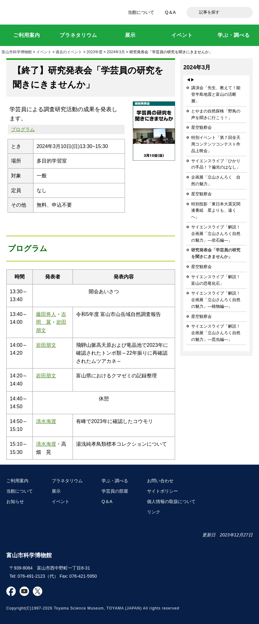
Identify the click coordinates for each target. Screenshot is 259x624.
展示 (56, 491)
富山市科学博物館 (47, 12)
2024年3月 (116, 52)
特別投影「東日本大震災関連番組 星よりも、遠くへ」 (215, 211)
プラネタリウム (67, 480)
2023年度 (94, 52)
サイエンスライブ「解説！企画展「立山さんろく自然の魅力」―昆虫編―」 (215, 333)
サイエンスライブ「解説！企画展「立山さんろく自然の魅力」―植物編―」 (215, 300)
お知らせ (15, 501)
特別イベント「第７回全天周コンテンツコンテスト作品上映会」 (215, 144)
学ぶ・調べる (115, 480)
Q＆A (170, 12)
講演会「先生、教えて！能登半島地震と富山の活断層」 (215, 94)
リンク (153, 511)
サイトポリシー (162, 491)
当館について (141, 12)
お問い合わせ (160, 480)
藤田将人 (46, 314)
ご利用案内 (17, 480)
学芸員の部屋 (115, 491)
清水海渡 (46, 421)
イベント (43, 52)
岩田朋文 (46, 345)
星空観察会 (201, 127)
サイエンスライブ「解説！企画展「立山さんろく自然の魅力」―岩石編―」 (215, 234)
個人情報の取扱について (171, 501)
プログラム (23, 129)
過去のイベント (69, 52)
